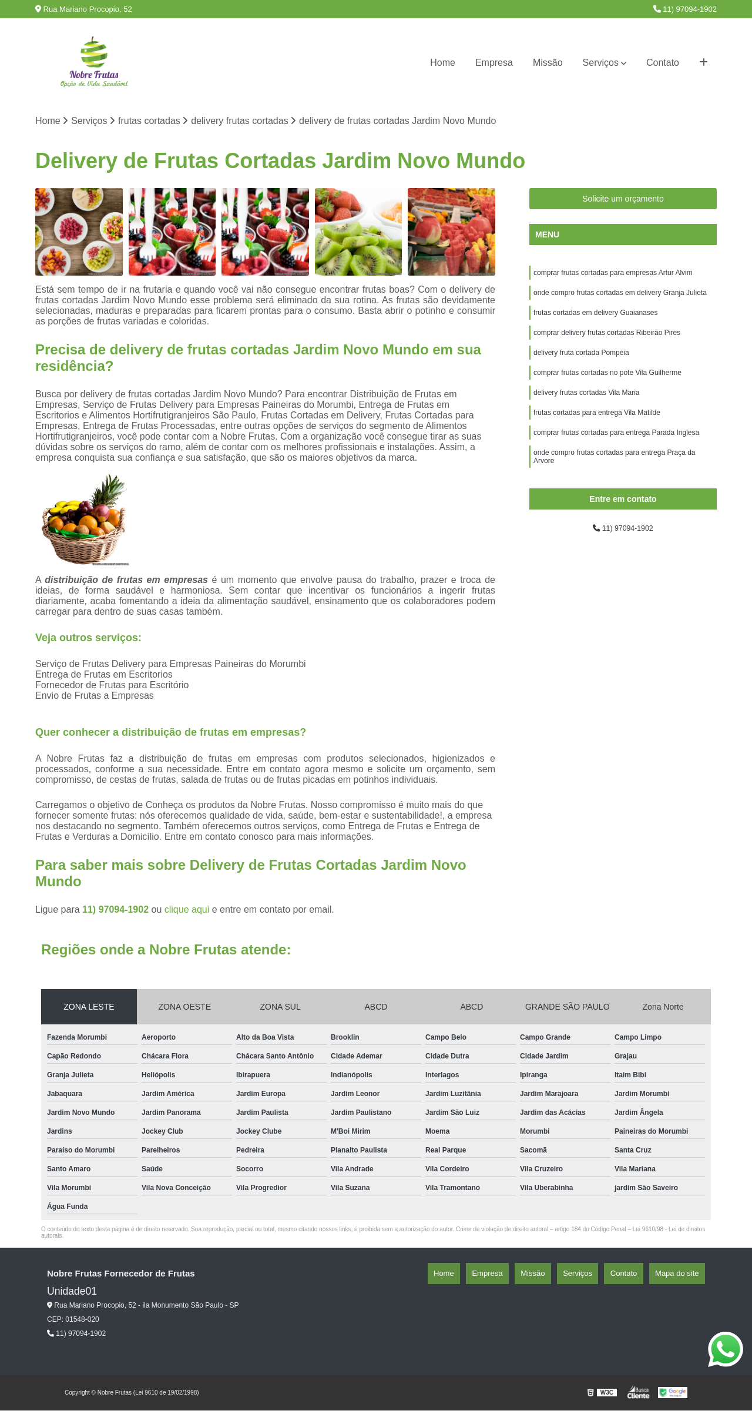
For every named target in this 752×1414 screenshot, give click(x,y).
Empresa (494, 63)
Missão (548, 63)
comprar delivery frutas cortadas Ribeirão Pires (606, 345)
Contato (662, 63)
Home (442, 63)
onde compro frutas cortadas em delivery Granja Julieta (620, 300)
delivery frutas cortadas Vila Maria (586, 412)
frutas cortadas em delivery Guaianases (595, 323)
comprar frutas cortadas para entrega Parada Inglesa (616, 457)
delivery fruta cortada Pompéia (581, 367)
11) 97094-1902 (685, 9)
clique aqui (187, 913)
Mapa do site (682, 1277)
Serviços (601, 63)
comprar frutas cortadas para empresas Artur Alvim (613, 278)
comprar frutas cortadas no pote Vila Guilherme (607, 390)
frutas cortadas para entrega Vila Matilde (596, 434)
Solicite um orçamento (623, 202)
